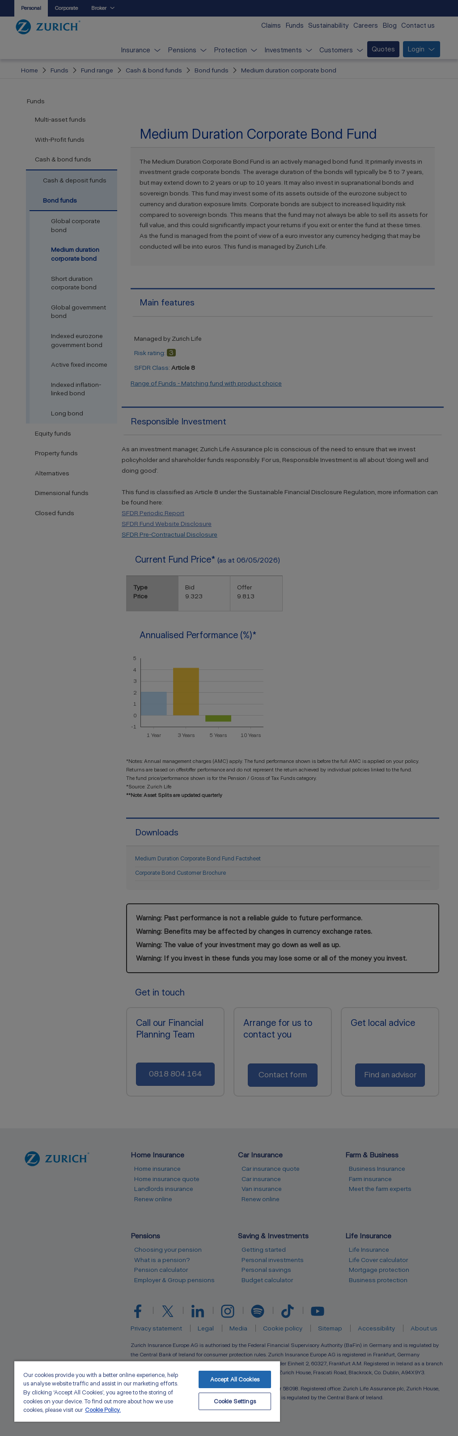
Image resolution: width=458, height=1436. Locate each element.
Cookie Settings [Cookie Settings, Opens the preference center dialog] (235, 1401)
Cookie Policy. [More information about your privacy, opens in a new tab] (103, 1409)
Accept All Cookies (234, 1379)
